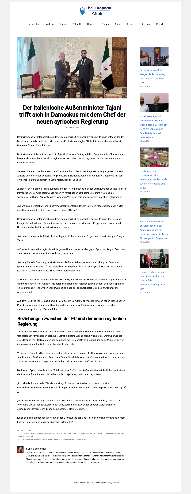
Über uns (145, 24)
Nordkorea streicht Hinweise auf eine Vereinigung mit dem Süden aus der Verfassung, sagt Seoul (154, 179)
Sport (118, 24)
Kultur (63, 24)
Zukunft (77, 24)
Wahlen (50, 24)
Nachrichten (33, 24)
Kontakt (160, 24)
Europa (105, 24)
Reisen (130, 24)
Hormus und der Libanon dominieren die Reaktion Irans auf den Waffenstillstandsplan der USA (153, 280)
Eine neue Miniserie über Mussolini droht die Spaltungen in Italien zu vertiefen (53, 439)
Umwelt (91, 24)
